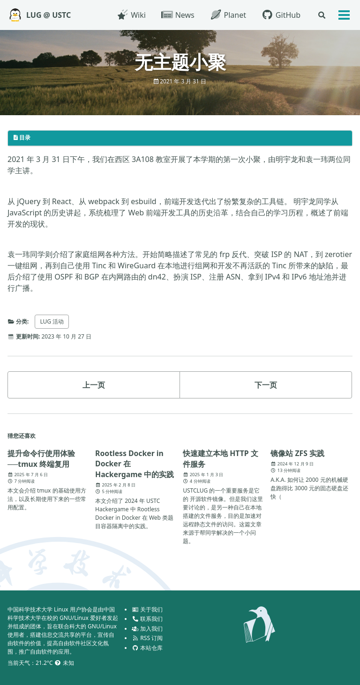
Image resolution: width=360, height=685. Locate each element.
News (177, 15)
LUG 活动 (52, 321)
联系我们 (147, 619)
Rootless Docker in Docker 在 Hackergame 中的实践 (135, 463)
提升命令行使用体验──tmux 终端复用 (41, 458)
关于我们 (147, 609)
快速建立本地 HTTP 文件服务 (220, 458)
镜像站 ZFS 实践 (297, 453)
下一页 (266, 385)
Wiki (130, 15)
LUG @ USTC (48, 15)
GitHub (280, 15)
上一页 (93, 385)
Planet (227, 15)
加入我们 (147, 629)
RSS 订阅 (147, 638)
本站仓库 (147, 648)
